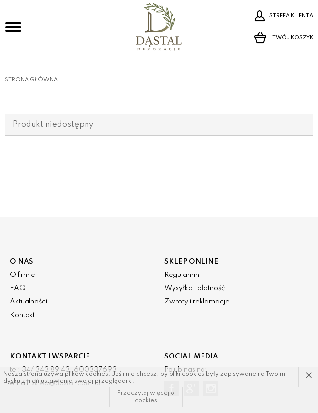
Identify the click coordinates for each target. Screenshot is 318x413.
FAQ (18, 288)
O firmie (22, 275)
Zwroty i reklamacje (197, 301)
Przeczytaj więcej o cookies (145, 396)
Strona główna (31, 80)
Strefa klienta (283, 15)
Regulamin (181, 275)
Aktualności (28, 301)
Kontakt (22, 315)
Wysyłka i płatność (194, 288)
